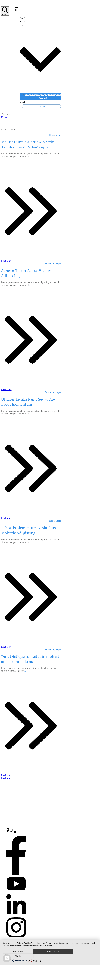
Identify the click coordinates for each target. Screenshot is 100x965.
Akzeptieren (50, 956)
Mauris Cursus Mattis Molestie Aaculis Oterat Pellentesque (27, 144)
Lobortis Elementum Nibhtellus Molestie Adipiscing (28, 530)
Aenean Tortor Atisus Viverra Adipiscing (26, 273)
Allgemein (10, 804)
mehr (83, 956)
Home (8, 790)
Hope (51, 135)
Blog (8, 793)
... (30, 156)
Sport (58, 135)
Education (49, 263)
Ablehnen (17, 956)
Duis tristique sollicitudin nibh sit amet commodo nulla (30, 659)
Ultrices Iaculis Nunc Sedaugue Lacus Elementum (28, 401)
